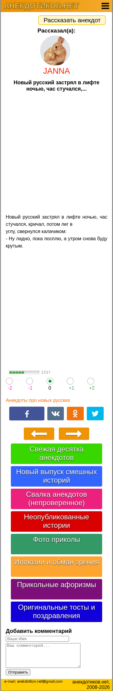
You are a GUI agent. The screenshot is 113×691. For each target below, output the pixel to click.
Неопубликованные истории (56, 521)
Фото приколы (56, 539)
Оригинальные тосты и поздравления (56, 611)
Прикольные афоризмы (56, 585)
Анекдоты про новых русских (38, 400)
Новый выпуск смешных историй (56, 476)
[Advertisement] (56, 152)
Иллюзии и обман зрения (56, 562)
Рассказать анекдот (72, 20)
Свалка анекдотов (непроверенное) (56, 498)
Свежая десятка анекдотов (57, 453)
